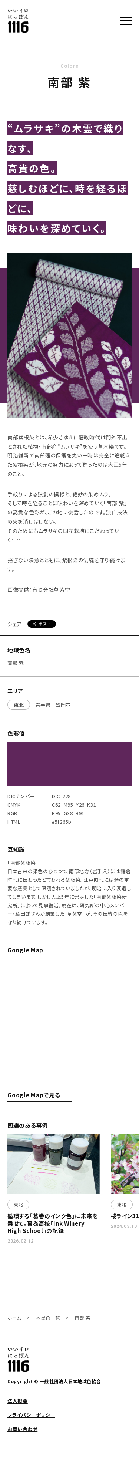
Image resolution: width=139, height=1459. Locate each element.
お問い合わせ (22, 1428)
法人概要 (17, 1400)
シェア (14, 624)
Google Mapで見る (33, 1095)
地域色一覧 (48, 1317)
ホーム (14, 1317)
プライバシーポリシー (31, 1414)
